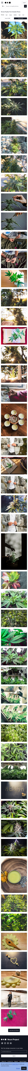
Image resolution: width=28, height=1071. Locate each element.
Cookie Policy (15, 1064)
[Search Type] (3, 6)
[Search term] (14, 6)
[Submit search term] (25, 6)
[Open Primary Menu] (2, 2)
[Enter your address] (14, 1051)
